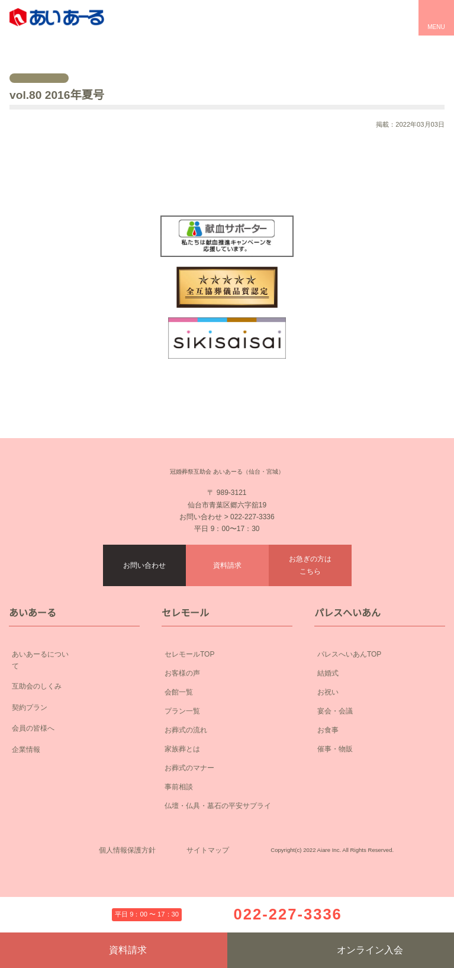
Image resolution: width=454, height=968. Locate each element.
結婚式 (328, 699)
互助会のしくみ (74, 703)
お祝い (328, 718)
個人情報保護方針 (127, 895)
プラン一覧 (182, 737)
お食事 (328, 756)
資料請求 (227, 591)
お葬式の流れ (186, 756)
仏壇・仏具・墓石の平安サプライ (218, 832)
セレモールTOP (189, 680)
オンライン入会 (340, 950)
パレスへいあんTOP (349, 680)
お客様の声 (182, 699)
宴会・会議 (335, 737)
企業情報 (74, 766)
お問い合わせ (144, 591)
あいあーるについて (74, 681)
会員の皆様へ (74, 745)
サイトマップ (207, 895)
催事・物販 (335, 775)
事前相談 (179, 813)
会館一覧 (179, 718)
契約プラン (74, 724)
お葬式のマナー (189, 794)
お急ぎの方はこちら (310, 591)
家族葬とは (182, 775)
